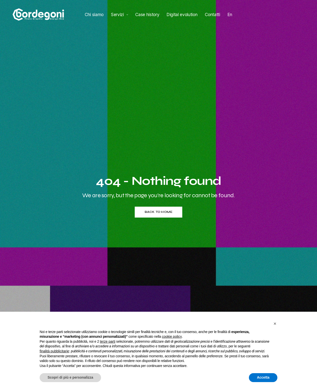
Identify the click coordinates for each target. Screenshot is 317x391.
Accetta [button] (263, 377)
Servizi (117, 14)
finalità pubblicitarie (54, 351)
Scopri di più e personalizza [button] (70, 377)
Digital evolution (182, 14)
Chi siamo (94, 14)
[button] (275, 324)
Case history (147, 14)
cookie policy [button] (172, 336)
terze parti (107, 341)
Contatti (212, 14)
